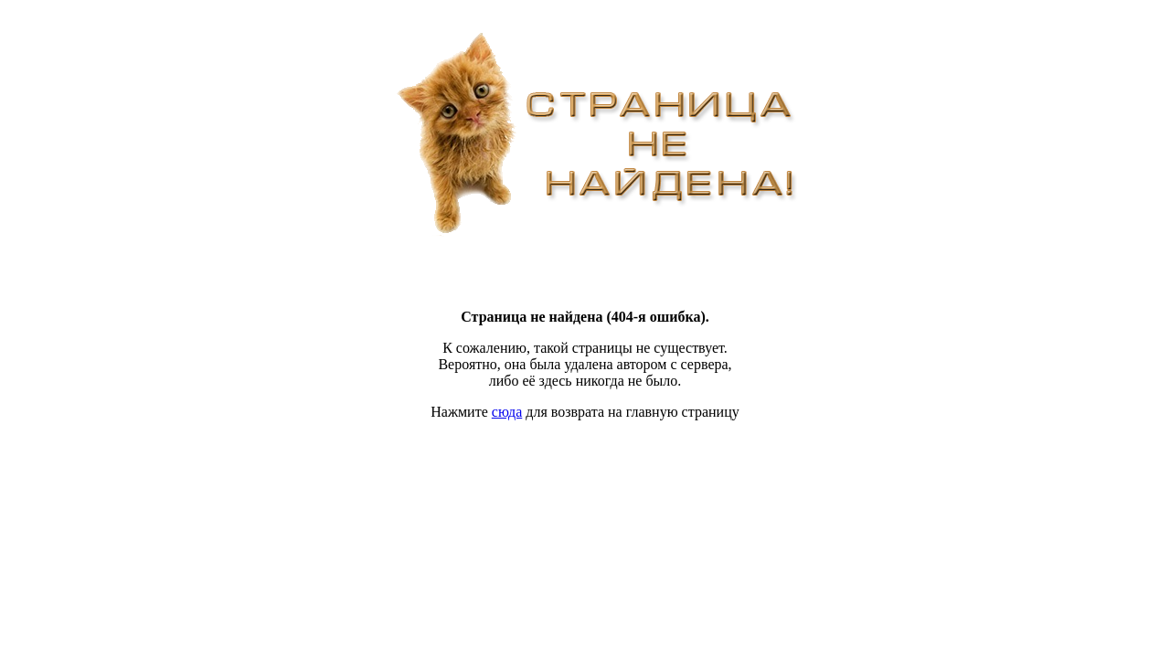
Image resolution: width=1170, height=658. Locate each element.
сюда (507, 411)
